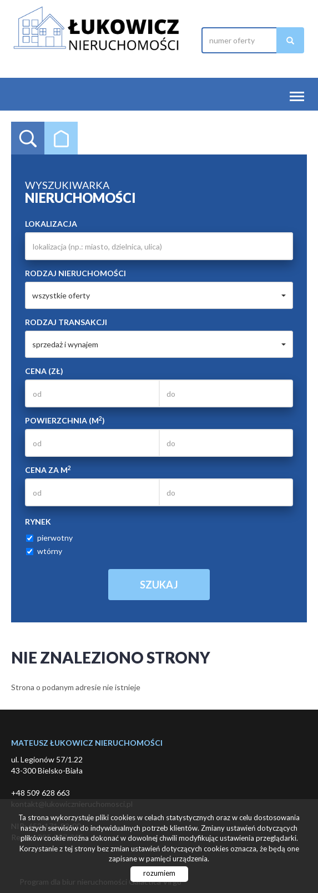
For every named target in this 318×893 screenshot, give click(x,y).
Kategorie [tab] (61, 138)
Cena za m (48, 470)
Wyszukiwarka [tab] (27, 138)
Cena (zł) (44, 371)
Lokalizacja (51, 223)
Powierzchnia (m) (65, 420)
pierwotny (49, 537)
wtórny (44, 551)
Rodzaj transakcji (66, 322)
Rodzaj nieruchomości (75, 273)
